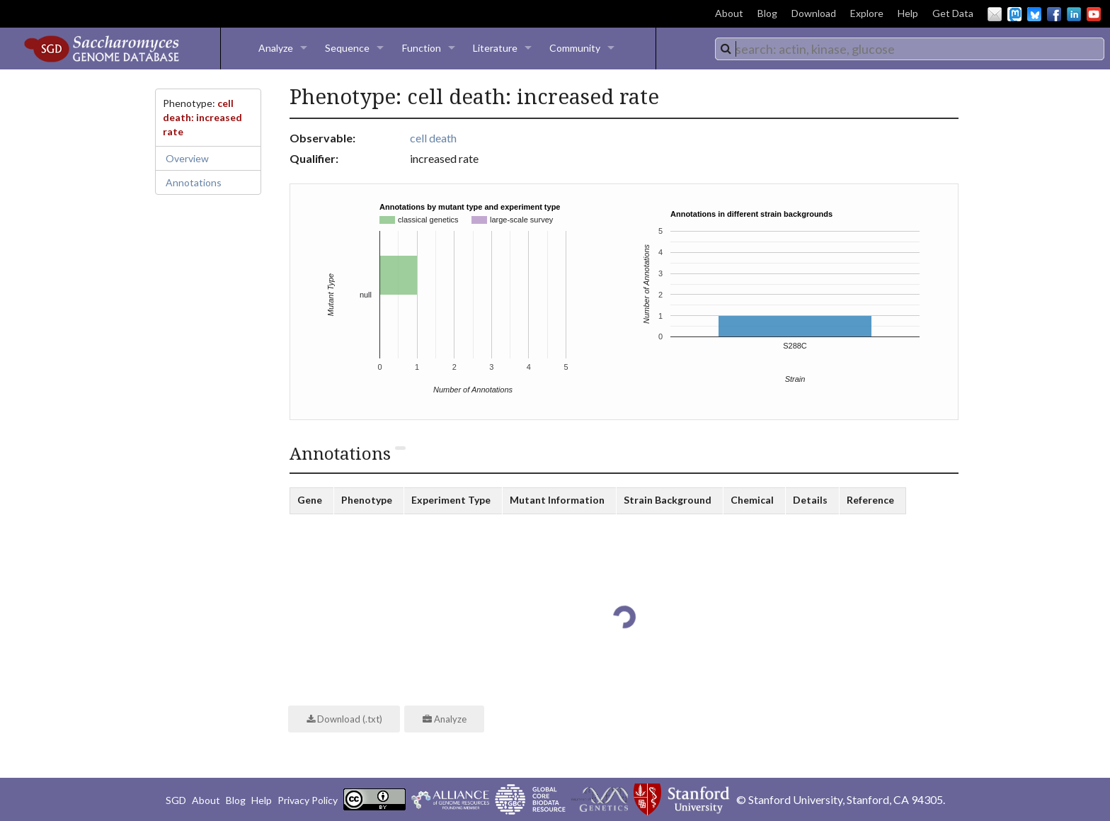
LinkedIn (1074, 14)
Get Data (952, 13)
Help (908, 13)
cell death (433, 138)
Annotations (194, 182)
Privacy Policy (308, 800)
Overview (187, 158)
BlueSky (1034, 14)
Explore (866, 13)
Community (574, 48)
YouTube (1094, 14)
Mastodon (1014, 14)
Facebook (1054, 14)
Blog (767, 13)
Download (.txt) (344, 719)
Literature (495, 48)
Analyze (275, 48)
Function (421, 48)
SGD (176, 800)
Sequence (347, 48)
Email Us (995, 14)
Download (813, 13)
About (729, 13)
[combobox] (909, 49)
